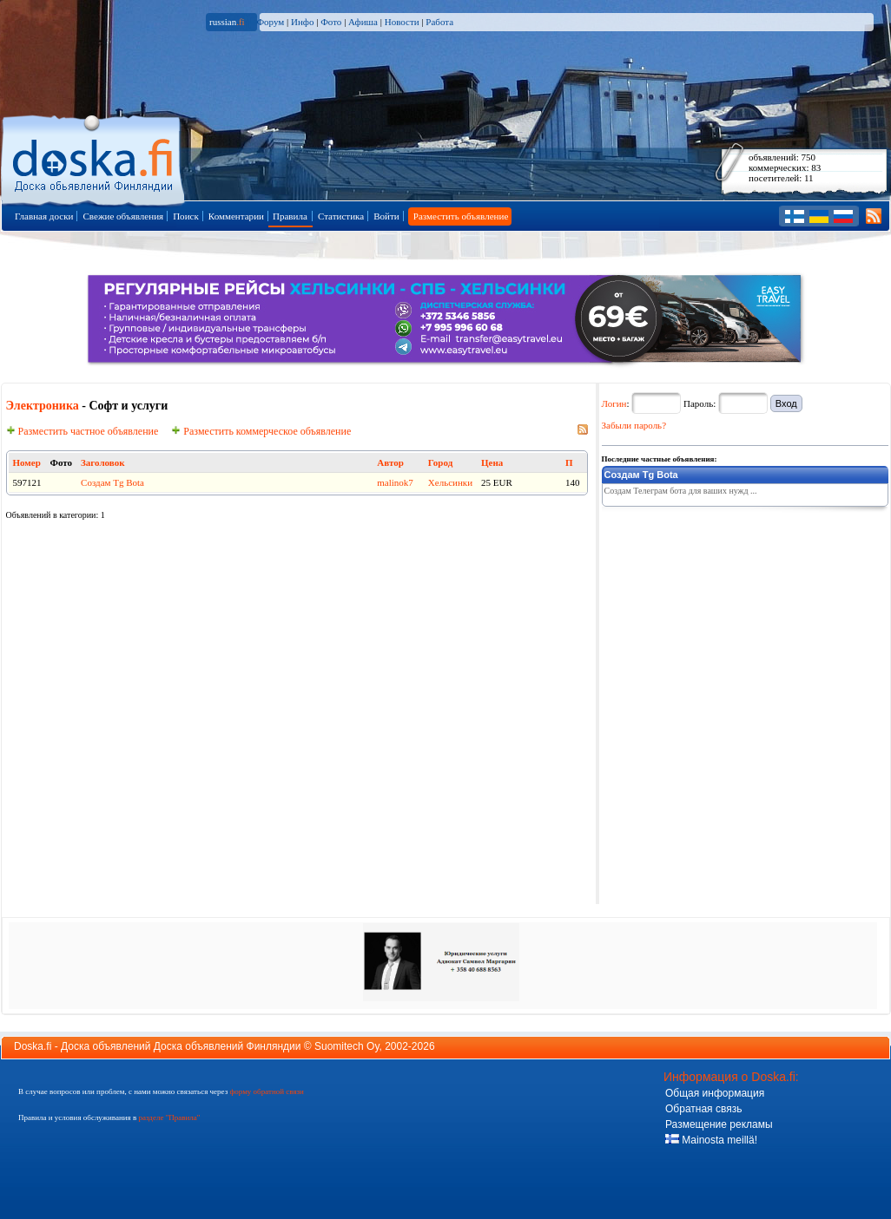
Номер (27, 462)
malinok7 (395, 482)
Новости (402, 21)
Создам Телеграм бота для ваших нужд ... (680, 490)
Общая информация (714, 1093)
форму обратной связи (266, 1091)
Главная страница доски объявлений (94, 157)
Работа (439, 21)
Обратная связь (703, 1109)
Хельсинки (450, 482)
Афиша (363, 21)
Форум (270, 21)
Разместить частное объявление (82, 431)
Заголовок (102, 462)
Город (440, 462)
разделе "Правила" (169, 1117)
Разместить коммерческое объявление (261, 431)
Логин (614, 403)
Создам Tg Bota (112, 482)
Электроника (42, 405)
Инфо (302, 21)
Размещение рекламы (719, 1124)
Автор (390, 462)
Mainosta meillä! (711, 1140)
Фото (330, 21)
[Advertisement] (732, 621)
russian (227, 21)
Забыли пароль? (634, 425)
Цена (492, 462)
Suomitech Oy (346, 1046)
